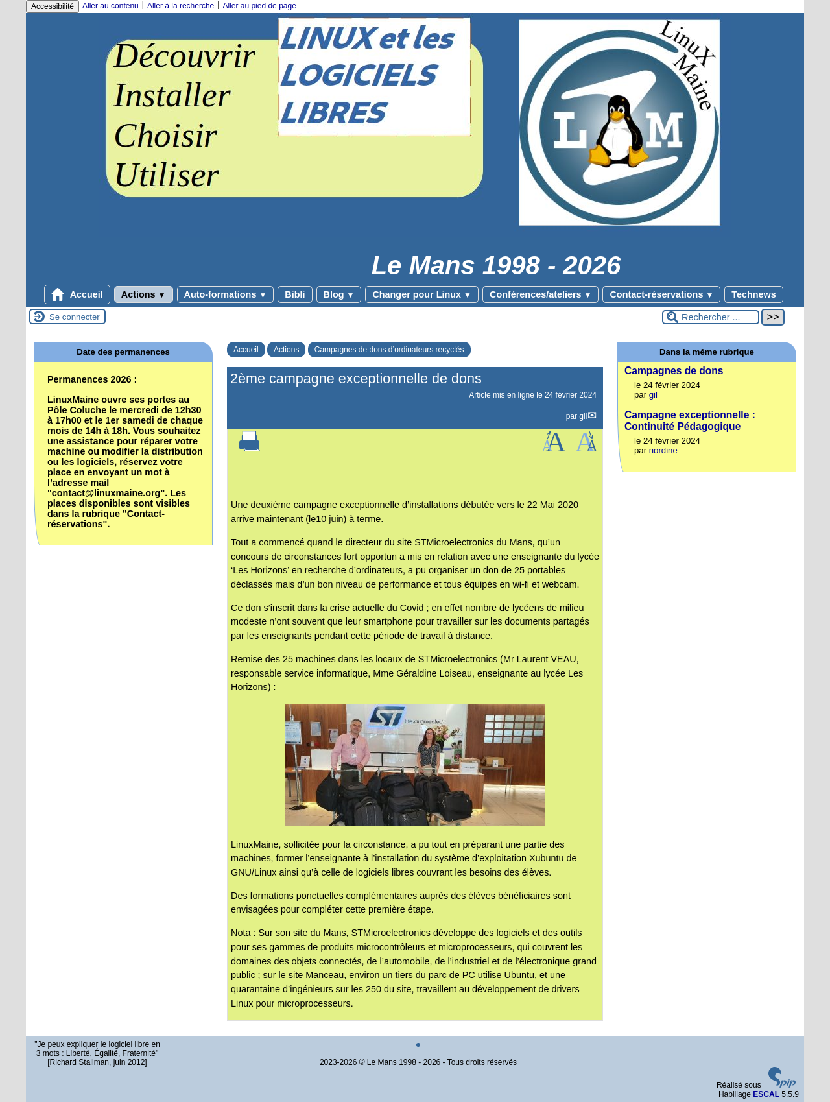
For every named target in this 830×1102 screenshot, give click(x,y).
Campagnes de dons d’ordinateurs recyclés (389, 349)
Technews (753, 294)
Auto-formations (225, 294)
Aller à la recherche (180, 5)
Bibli (295, 294)
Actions (143, 294)
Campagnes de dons (674, 370)
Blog (339, 294)
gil (583, 416)
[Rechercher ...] (710, 317)
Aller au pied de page (259, 5)
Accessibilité (52, 6)
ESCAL (766, 1094)
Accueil (77, 294)
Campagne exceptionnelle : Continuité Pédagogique (689, 420)
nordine (663, 450)
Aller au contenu (110, 5)
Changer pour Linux (421, 294)
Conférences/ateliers (540, 294)
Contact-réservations (661, 294)
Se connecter (74, 317)
